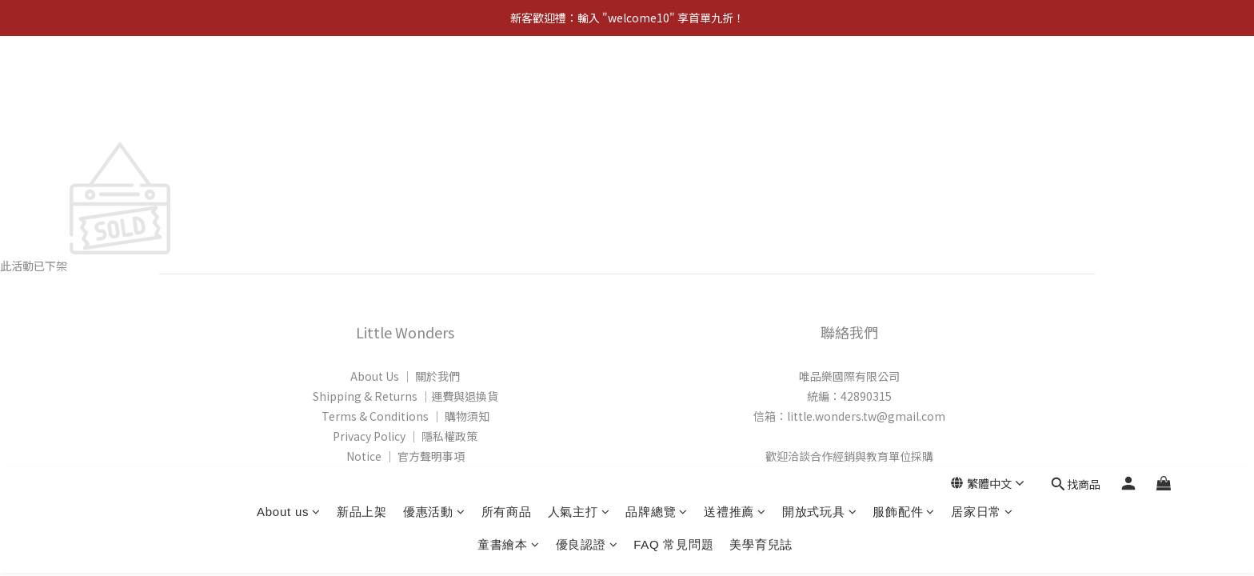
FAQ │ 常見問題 (405, 476)
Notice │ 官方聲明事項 (405, 456)
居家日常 (982, 81)
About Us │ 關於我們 (405, 376)
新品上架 (362, 81)
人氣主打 (579, 81)
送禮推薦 (735, 81)
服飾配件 (904, 81)
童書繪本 (508, 114)
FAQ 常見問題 (673, 114)
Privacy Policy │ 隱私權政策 (405, 436)
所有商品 (506, 81)
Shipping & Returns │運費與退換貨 (405, 396)
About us (289, 81)
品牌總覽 (656, 81)
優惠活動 (434, 81)
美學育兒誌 (761, 114)
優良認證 (587, 114)
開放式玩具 (819, 81)
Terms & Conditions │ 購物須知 (405, 416)
